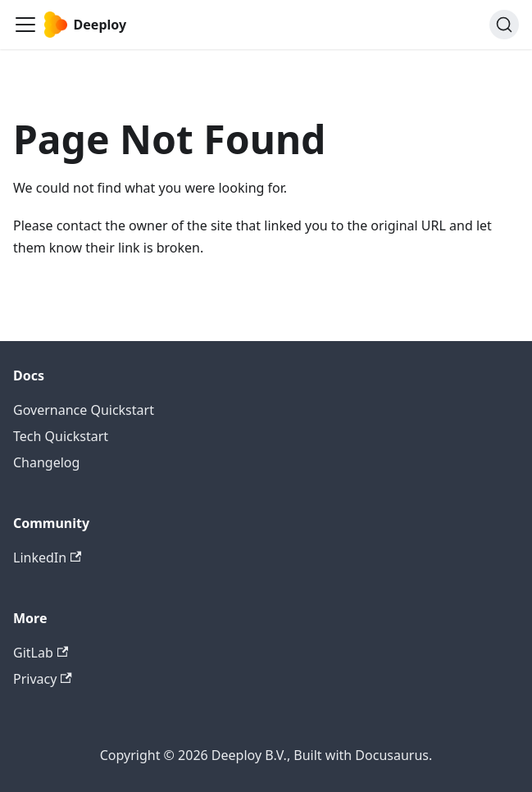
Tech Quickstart (60, 436)
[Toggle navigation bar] (25, 24)
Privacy (42, 679)
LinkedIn (47, 557)
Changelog (46, 462)
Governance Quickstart (83, 410)
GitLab (40, 653)
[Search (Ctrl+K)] (504, 24)
